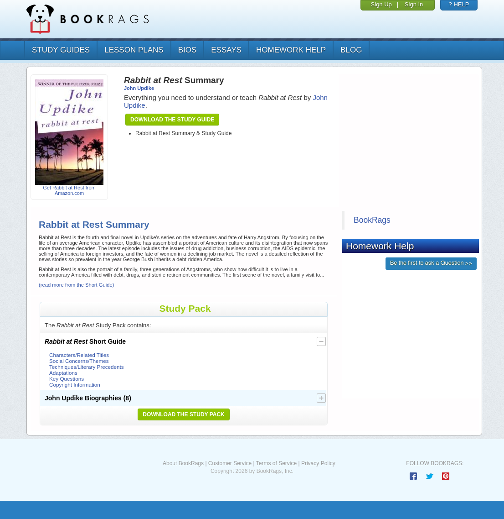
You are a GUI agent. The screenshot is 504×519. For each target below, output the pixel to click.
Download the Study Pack (184, 414)
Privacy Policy (318, 463)
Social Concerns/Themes (79, 361)
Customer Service (230, 463)
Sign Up (381, 4)
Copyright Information (74, 385)
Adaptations (63, 373)
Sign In (414, 4)
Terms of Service (276, 463)
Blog (351, 50)
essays (226, 50)
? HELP (459, 4)
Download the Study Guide (172, 119)
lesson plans (133, 50)
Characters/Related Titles (79, 355)
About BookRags (183, 463)
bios (187, 50)
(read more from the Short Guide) (76, 285)
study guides (61, 50)
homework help (291, 50)
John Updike (139, 88)
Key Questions (66, 379)
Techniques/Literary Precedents (86, 367)
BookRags (372, 220)
